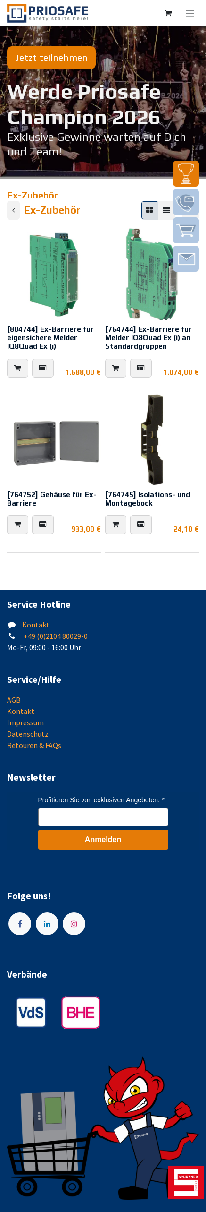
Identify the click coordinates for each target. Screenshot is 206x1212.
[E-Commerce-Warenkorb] (168, 13)
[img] (186, 174)
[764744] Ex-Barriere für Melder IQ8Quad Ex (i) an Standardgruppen (148, 337)
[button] (17, 368)
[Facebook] (19, 923)
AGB (14, 700)
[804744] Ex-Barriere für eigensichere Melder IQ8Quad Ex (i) (50, 337)
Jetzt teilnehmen (51, 57)
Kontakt (35, 624)
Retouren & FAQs (34, 745)
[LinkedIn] (47, 923)
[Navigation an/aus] (190, 13)
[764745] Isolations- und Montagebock (147, 498)
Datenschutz (28, 734)
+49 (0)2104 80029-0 (55, 636)
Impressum (25, 722)
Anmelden (103, 839)
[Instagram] (74, 923)
